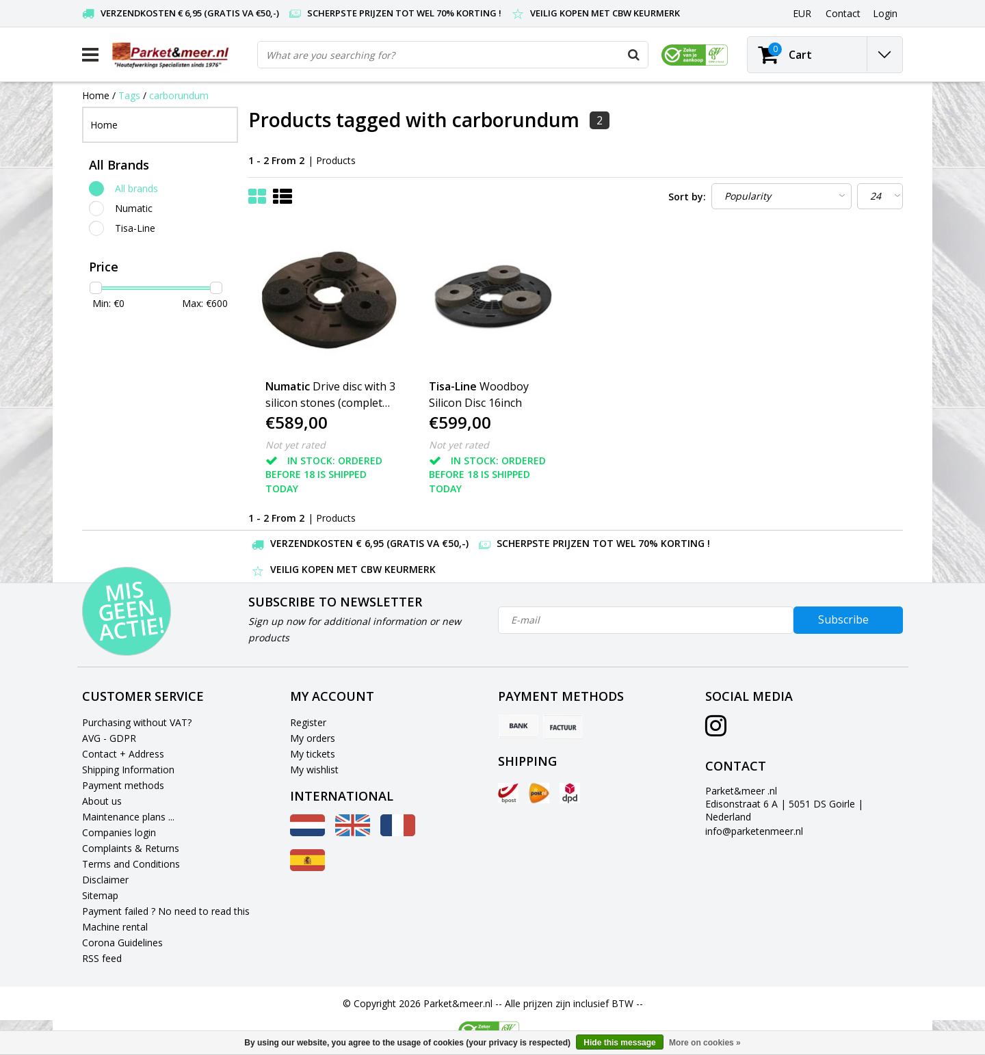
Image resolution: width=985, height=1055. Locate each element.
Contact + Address (123, 753)
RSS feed (102, 958)
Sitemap (100, 895)
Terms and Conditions (131, 863)
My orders (312, 738)
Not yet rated (295, 444)
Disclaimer (105, 879)
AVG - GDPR (109, 738)
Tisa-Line (135, 228)
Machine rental (115, 926)
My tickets (312, 753)
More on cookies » (705, 1042)
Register (308, 722)
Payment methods (123, 785)
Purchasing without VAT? (137, 722)
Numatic (134, 208)
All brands (136, 188)
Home (95, 95)
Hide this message (619, 1042)
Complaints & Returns (130, 848)
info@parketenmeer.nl (754, 831)
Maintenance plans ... (128, 816)
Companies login (119, 832)
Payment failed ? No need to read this (166, 911)
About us (102, 800)
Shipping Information (128, 769)
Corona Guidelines (122, 942)
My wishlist (314, 769)
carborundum (179, 95)
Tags (129, 95)
